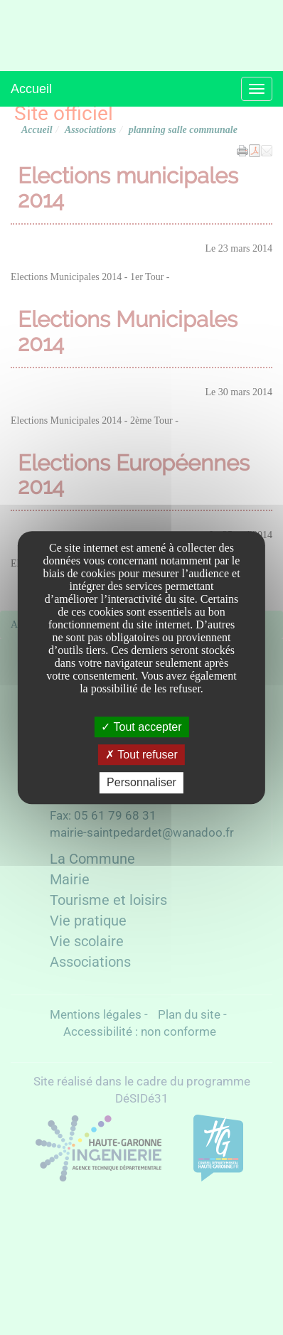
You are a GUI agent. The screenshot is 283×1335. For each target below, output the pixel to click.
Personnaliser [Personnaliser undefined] (141, 783)
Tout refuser (141, 755)
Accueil (31, 89)
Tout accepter (141, 727)
